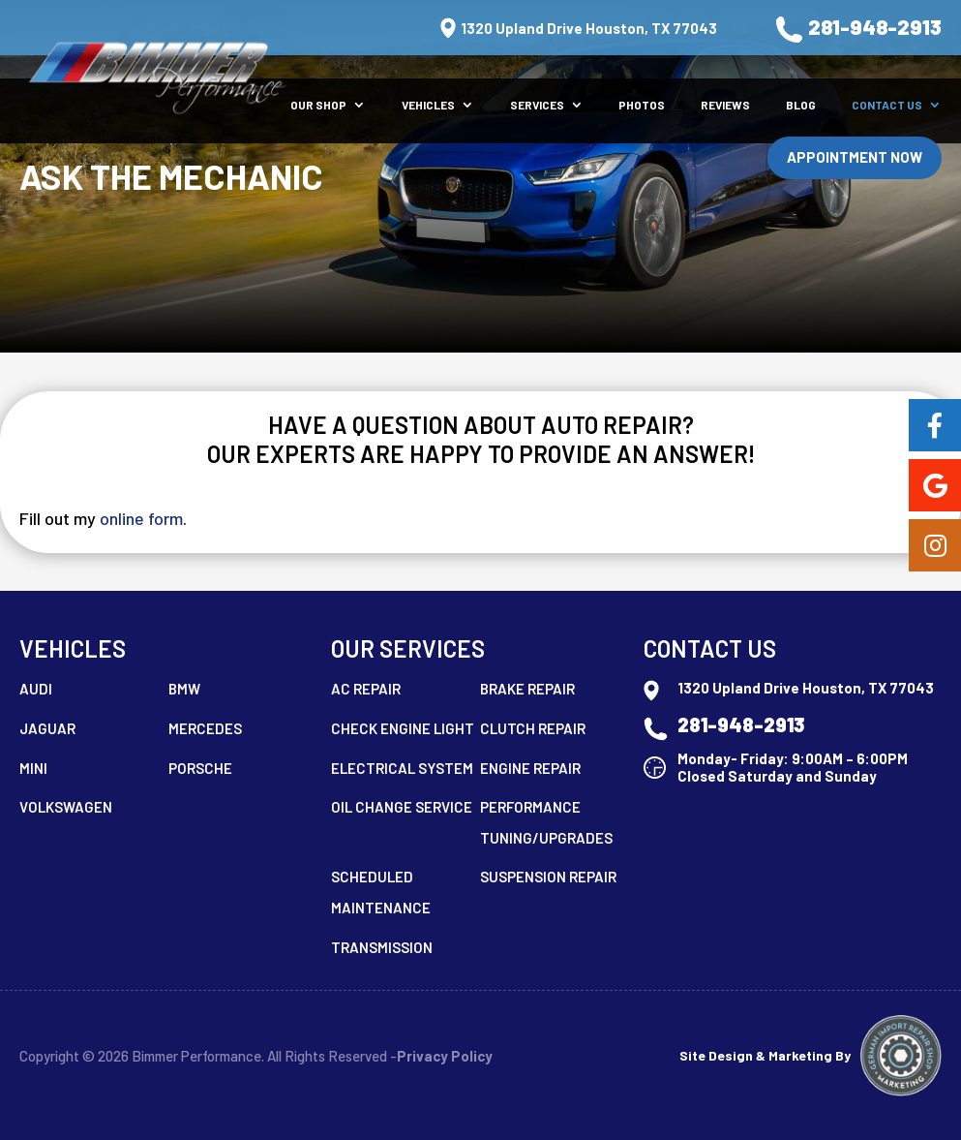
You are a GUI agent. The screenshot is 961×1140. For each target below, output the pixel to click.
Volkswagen (65, 807)
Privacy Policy (445, 1055)
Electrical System (402, 768)
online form (141, 518)
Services (537, 104)
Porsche (200, 768)
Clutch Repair (533, 728)
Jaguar (47, 728)
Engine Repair (530, 768)
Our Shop (318, 104)
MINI (33, 768)
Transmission (382, 947)
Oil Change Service (401, 807)
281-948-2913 (858, 29)
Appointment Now (854, 157)
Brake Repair (527, 688)
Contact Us (887, 104)
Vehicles (428, 104)
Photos (641, 104)
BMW (184, 688)
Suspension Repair (548, 876)
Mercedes (205, 728)
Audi (35, 688)
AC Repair (366, 688)
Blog (801, 104)
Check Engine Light (402, 728)
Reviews (725, 104)
